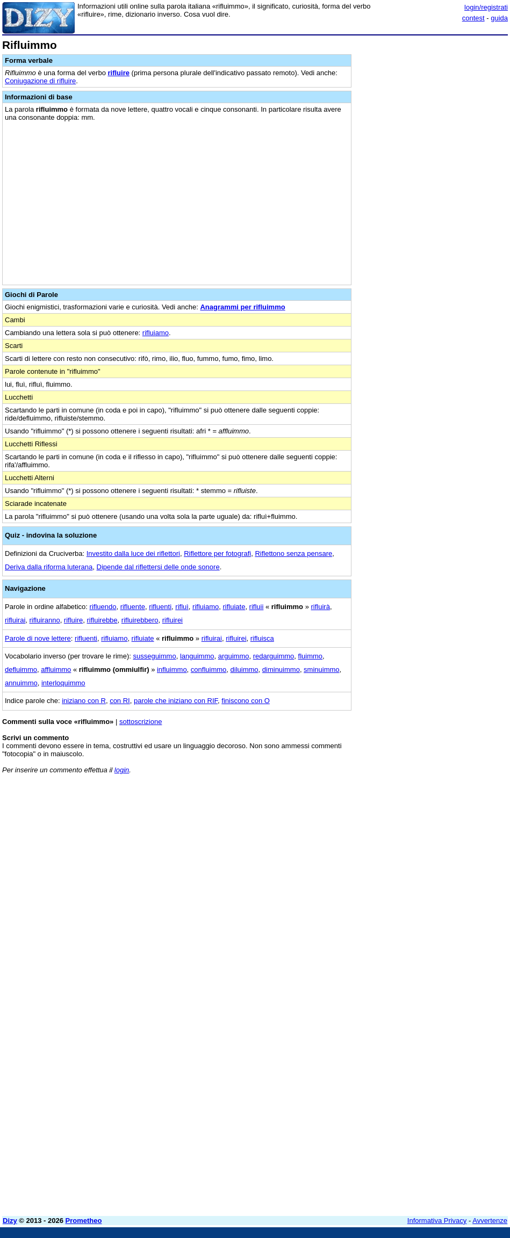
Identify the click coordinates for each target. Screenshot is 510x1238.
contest (473, 18)
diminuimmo (281, 669)
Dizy (10, 1221)
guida (499, 18)
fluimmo (310, 656)
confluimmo (208, 669)
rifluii (256, 607)
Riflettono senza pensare (293, 553)
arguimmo (233, 656)
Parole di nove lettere (38, 638)
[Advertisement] (427, 849)
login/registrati (486, 7)
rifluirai (15, 620)
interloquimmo (63, 683)
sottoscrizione (140, 722)
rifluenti (160, 607)
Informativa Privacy (437, 1221)
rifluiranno (45, 620)
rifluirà (320, 607)
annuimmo (21, 683)
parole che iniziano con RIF (176, 701)
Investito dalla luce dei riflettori (133, 553)
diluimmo (244, 669)
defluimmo (21, 669)
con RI (120, 701)
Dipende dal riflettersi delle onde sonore (158, 567)
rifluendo (103, 607)
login (121, 770)
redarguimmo (273, 656)
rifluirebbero (140, 620)
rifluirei (172, 620)
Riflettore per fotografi (217, 553)
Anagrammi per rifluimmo (242, 307)
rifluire (119, 73)
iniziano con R (84, 701)
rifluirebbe (102, 620)
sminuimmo (321, 669)
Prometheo (84, 1221)
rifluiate (233, 607)
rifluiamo (155, 333)
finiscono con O (245, 701)
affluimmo (56, 669)
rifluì (182, 607)
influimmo (172, 669)
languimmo (197, 656)
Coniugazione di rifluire (40, 81)
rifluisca (262, 638)
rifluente (132, 607)
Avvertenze (489, 1221)
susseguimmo (154, 656)
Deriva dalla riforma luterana (48, 567)
